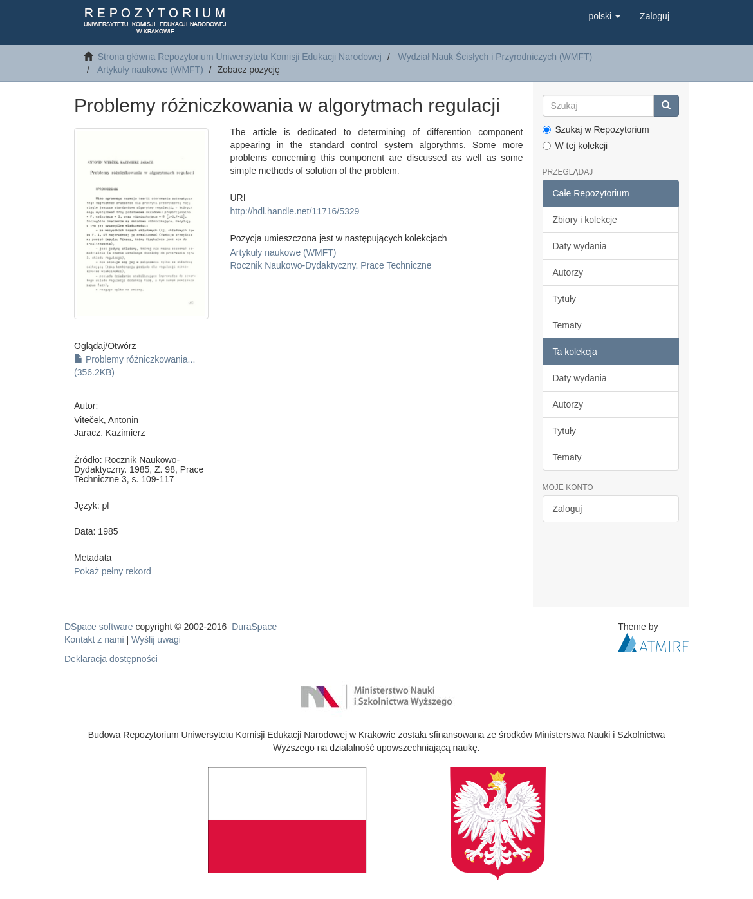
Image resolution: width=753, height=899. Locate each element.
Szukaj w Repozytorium (596, 129)
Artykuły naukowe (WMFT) (150, 69)
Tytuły (565, 299)
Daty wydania (580, 246)
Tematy (567, 325)
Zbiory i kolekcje (585, 219)
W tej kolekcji (575, 145)
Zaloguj (567, 509)
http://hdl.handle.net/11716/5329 (295, 211)
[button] (604, 16)
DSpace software (98, 626)
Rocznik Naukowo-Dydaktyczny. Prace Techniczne (331, 265)
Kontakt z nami (94, 639)
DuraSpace (254, 626)
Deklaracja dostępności (111, 659)
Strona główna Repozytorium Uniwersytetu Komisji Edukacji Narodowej (240, 57)
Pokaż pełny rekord (112, 571)
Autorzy (568, 272)
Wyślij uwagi (156, 639)
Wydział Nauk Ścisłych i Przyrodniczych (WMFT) (495, 57)
